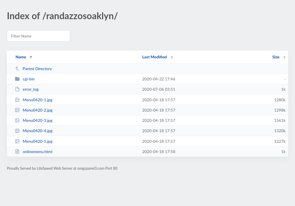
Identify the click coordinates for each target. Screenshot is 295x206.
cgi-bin (25, 78)
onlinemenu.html (33, 151)
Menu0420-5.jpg (33, 141)
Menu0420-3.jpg (33, 120)
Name (20, 56)
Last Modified (154, 56)
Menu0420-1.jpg (33, 99)
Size (276, 56)
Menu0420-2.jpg (33, 110)
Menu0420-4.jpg (33, 130)
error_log (27, 89)
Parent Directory (33, 68)
